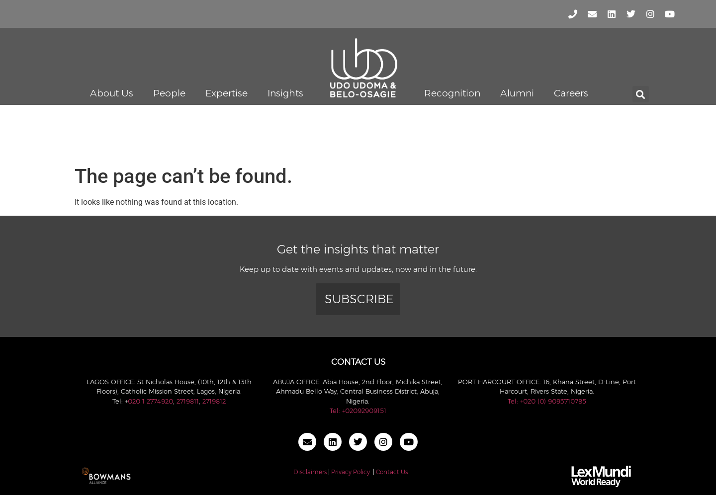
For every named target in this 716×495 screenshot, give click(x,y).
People (169, 93)
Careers (571, 93)
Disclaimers (310, 472)
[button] (640, 94)
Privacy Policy (350, 472)
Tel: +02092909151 (358, 410)
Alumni (517, 93)
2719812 (214, 401)
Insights (285, 93)
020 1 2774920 (150, 401)
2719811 (188, 401)
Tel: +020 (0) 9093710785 (547, 401)
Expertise (226, 93)
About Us (111, 93)
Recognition (452, 93)
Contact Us (392, 472)
